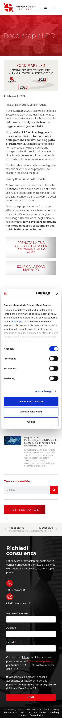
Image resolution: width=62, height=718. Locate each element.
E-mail (10, 642)
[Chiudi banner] (57, 293)
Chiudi (31, 421)
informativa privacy (40, 661)
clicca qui (16, 321)
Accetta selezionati (31, 411)
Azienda (11, 628)
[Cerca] (54, 490)
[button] (45, 7)
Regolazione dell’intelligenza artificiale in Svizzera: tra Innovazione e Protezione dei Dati (41, 441)
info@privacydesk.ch (18, 603)
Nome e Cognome (17, 613)
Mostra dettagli (43, 391)
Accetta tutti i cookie (31, 401)
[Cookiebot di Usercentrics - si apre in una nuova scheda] (37, 294)
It (55, 7)
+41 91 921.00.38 (15, 589)
